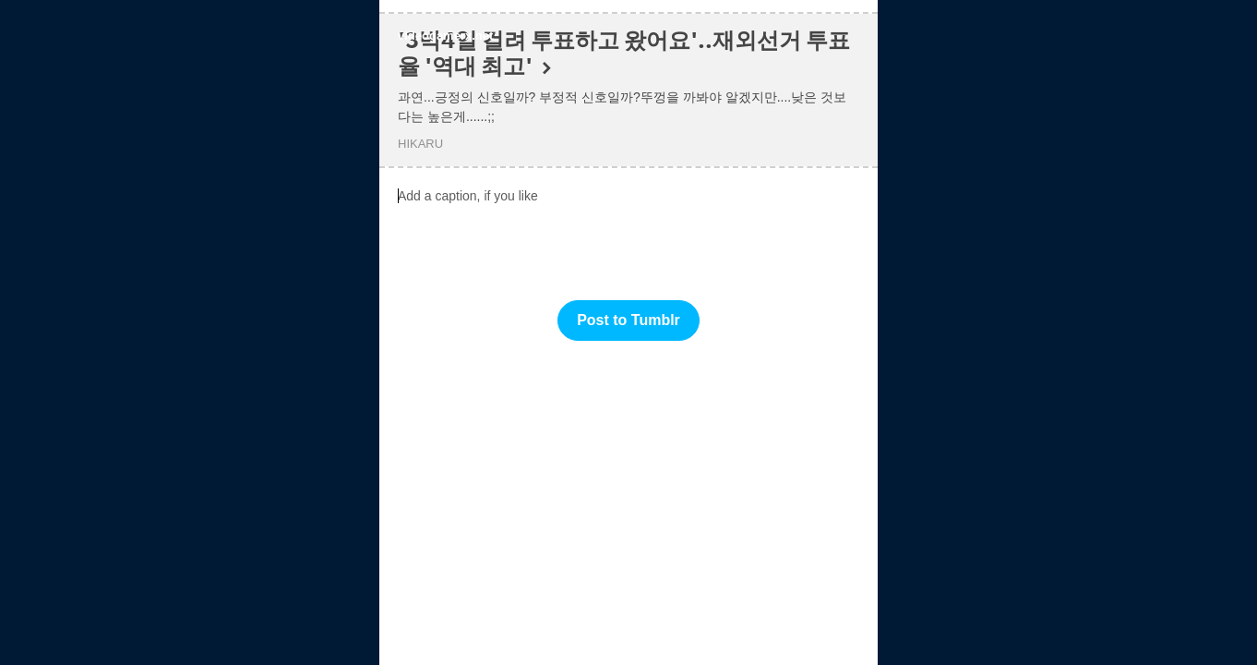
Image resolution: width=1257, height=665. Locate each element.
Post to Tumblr (628, 320)
